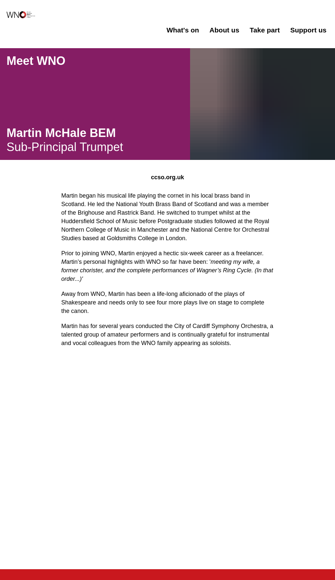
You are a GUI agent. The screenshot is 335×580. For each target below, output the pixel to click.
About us (224, 30)
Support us (308, 30)
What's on (183, 30)
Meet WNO (36, 61)
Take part (265, 30)
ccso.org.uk (167, 177)
